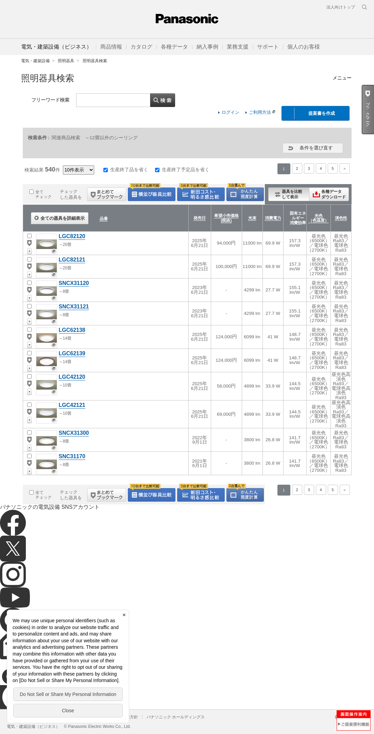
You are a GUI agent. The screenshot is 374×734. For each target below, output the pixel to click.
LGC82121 (72, 260)
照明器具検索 (95, 60)
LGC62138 (72, 330)
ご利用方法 (262, 112)
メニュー (342, 77)
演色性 (341, 218)
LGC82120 (72, 236)
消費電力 (273, 218)
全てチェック (43, 194)
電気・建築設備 (35, 60)
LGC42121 (72, 405)
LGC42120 (72, 377)
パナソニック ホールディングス (176, 717)
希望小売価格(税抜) (226, 218)
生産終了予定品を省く (185, 169)
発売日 (199, 218)
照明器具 (66, 60)
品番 (104, 218)
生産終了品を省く (129, 169)
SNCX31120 (74, 283)
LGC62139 (72, 353)
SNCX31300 (74, 433)
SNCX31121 (74, 306)
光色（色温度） (318, 218)
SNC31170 (72, 456)
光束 (252, 218)
